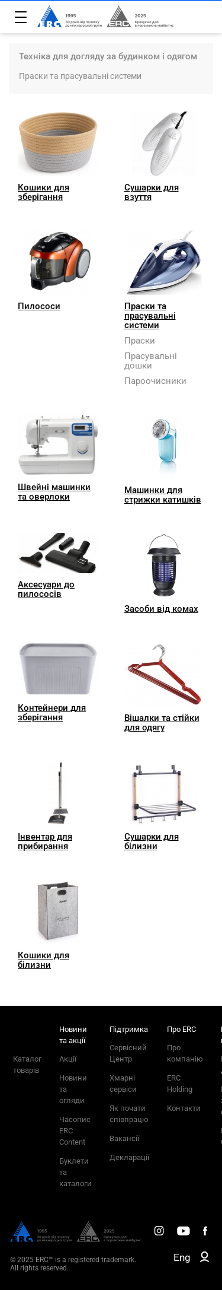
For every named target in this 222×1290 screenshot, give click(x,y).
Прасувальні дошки (150, 361)
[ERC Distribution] (75, 1239)
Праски (139, 340)
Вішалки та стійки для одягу (162, 723)
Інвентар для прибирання (45, 841)
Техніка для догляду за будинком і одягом (108, 56)
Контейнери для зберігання (52, 713)
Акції (67, 1058)
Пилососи (39, 306)
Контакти (184, 1108)
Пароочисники (155, 381)
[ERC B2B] (205, 1259)
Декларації (129, 1157)
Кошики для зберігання (43, 192)
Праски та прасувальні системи (80, 76)
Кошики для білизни (43, 960)
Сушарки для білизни (151, 841)
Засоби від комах (161, 608)
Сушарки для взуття (151, 192)
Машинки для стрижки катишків (162, 495)
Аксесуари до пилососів (46, 589)
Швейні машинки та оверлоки (54, 492)
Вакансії (124, 1138)
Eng (182, 1257)
